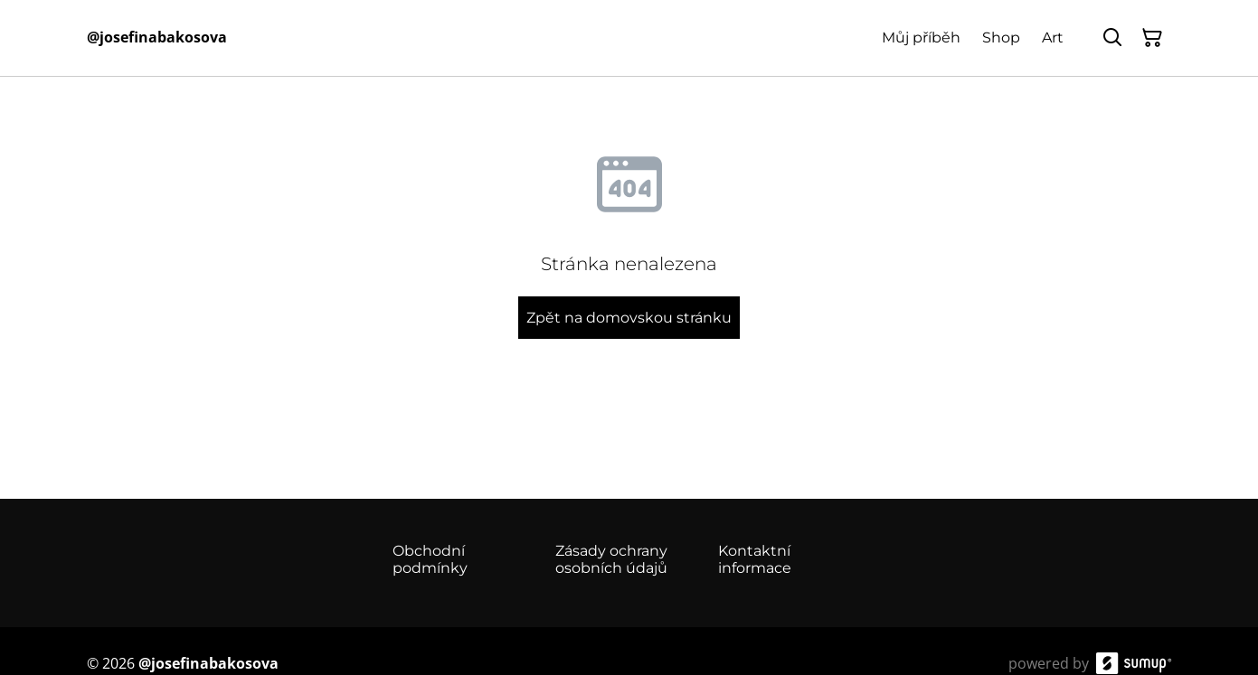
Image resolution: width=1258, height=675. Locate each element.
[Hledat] (1112, 38)
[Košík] (1152, 38)
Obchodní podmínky (430, 559)
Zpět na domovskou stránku (629, 317)
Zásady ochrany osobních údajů (611, 559)
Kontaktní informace (754, 559)
